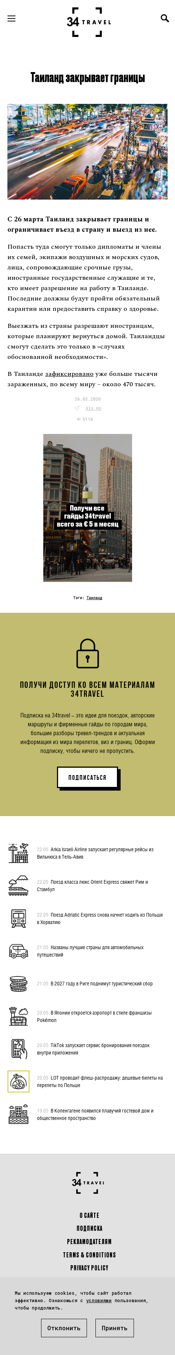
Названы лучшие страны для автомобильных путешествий (90, 951)
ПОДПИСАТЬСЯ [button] (87, 777)
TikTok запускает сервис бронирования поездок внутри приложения (93, 1049)
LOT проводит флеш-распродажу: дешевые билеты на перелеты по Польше (100, 1081)
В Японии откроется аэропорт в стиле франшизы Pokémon (94, 1016)
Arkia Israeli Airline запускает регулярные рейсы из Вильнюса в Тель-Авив (95, 853)
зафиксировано (69, 374)
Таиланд (94, 597)
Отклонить (64, 1328)
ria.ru (93, 408)
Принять (115, 1328)
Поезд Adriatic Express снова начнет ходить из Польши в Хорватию (100, 918)
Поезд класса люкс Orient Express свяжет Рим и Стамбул (92, 885)
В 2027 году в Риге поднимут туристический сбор (95, 983)
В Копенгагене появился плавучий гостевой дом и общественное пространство (95, 1114)
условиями (99, 1300)
